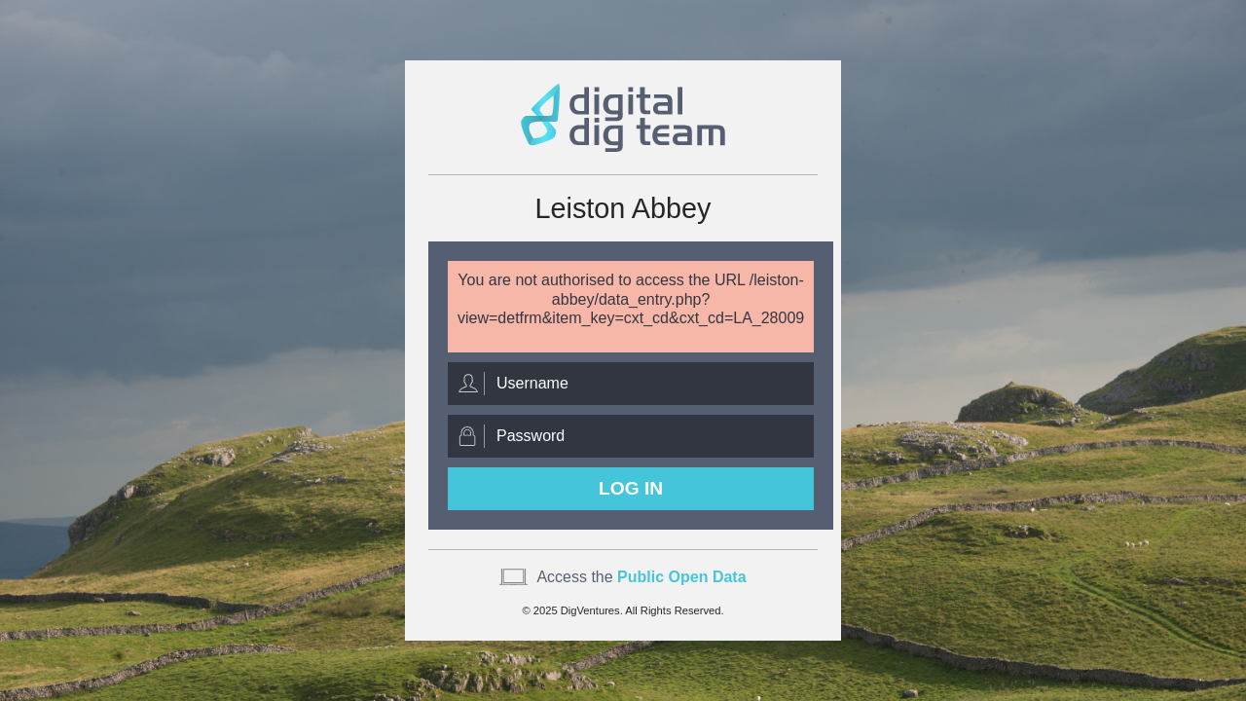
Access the (641, 577)
